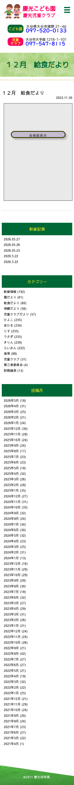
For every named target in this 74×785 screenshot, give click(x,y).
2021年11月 (12, 704)
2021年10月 (12, 710)
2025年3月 (11, 479)
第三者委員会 (13, 364)
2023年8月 (11, 586)
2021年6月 (11, 732)
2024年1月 (11, 558)
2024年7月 (11, 524)
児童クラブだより (16, 314)
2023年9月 (11, 580)
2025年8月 (11, 451)
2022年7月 (11, 659)
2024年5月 (11, 535)
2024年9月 (11, 513)
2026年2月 (11, 417)
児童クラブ (12, 359)
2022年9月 (11, 648)
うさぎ (8, 336)
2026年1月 (11, 423)
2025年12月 (12, 428)
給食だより (12, 303)
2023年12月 (12, 563)
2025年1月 (11, 490)
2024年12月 (12, 496)
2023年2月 (11, 620)
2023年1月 (11, 625)
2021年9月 (11, 715)
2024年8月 (11, 518)
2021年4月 (11, 743)
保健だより (12, 308)
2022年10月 (12, 642)
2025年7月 (11, 456)
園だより (10, 297)
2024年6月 (11, 530)
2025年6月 (11, 462)
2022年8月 (11, 653)
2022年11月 (12, 636)
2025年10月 (12, 440)
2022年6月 (11, 665)
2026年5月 (11, 400)
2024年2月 (11, 552)
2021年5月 (11, 738)
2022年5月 (11, 670)
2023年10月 (12, 575)
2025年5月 (11, 468)
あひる (8, 325)
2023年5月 (11, 603)
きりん (8, 342)
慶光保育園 (42, 777)
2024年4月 (11, 541)
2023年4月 (11, 608)
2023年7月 (11, 591)
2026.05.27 (12, 239)
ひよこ (8, 319)
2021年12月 (12, 698)
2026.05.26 (12, 244)
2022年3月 (11, 681)
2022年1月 (11, 693)
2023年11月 (12, 569)
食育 (7, 353)
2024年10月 (12, 507)
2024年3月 (11, 546)
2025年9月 (11, 445)
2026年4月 (11, 406)
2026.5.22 (11, 256)
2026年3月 (11, 411)
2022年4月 (11, 676)
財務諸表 (10, 370)
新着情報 (10, 291)
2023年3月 (11, 614)
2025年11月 (12, 434)
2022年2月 (11, 687)
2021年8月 (11, 721)
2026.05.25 (12, 250)
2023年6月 (11, 597)
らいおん (10, 348)
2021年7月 (11, 727)
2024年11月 (12, 501)
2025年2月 (11, 485)
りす (7, 331)
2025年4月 (11, 473)
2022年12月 (12, 631)
